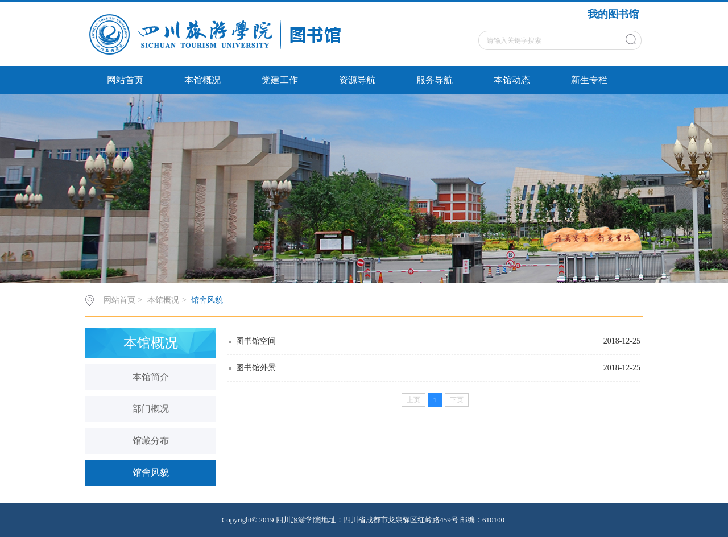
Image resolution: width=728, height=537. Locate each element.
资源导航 (357, 80)
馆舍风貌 (207, 300)
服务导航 (434, 80)
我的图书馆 (613, 14)
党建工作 (280, 80)
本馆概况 (202, 80)
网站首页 (125, 80)
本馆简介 (151, 377)
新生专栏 (589, 80)
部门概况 (151, 409)
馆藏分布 (151, 440)
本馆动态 (512, 80)
